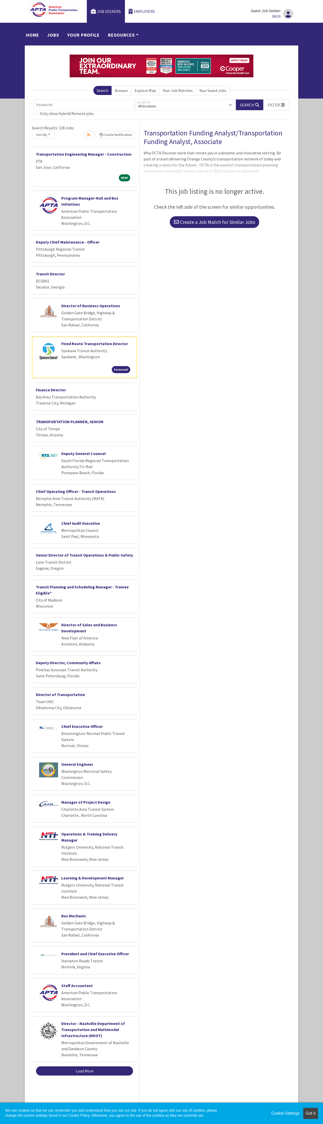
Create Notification (116, 134)
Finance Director (51, 389)
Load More (85, 1070)
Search (102, 90)
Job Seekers (106, 11)
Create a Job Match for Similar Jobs (214, 222)
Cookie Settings (285, 1113)
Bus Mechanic (73, 915)
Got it (310, 1113)
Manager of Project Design (85, 802)
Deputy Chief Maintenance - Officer (67, 242)
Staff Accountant (77, 985)
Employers (142, 11)
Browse (121, 90)
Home (32, 35)
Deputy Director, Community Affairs (68, 662)
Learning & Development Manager (92, 877)
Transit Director (50, 273)
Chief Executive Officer (82, 726)
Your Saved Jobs (212, 90)
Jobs (53, 35)
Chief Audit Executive (80, 523)
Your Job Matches (178, 90)
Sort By (41, 134)
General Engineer (77, 764)
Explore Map (145, 90)
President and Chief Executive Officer (95, 953)
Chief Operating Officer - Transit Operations (76, 491)
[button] (276, 104)
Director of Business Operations (90, 305)
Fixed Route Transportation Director (94, 343)
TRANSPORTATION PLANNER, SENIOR (69, 421)
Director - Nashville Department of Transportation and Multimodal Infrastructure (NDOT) (93, 1029)
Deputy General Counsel (83, 453)
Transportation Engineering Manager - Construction (83, 154)
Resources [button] (121, 35)
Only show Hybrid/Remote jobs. (67, 113)
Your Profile (83, 35)
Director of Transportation (60, 694)
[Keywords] (84, 104)
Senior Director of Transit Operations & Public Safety (84, 555)
